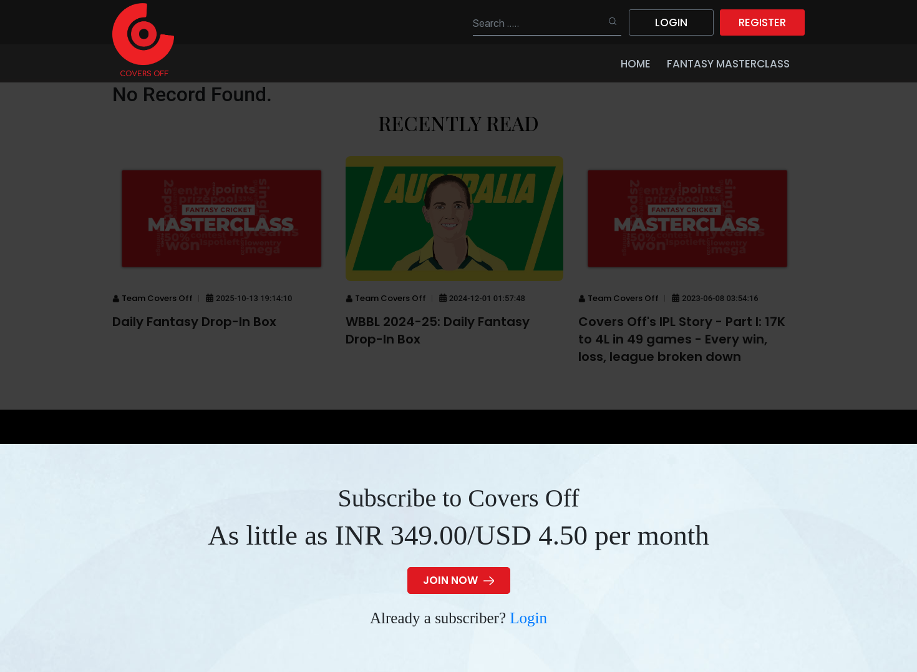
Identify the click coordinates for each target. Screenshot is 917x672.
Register (762, 22)
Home (636, 63)
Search (607, 21)
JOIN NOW (458, 580)
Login (528, 618)
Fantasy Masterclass (728, 63)
